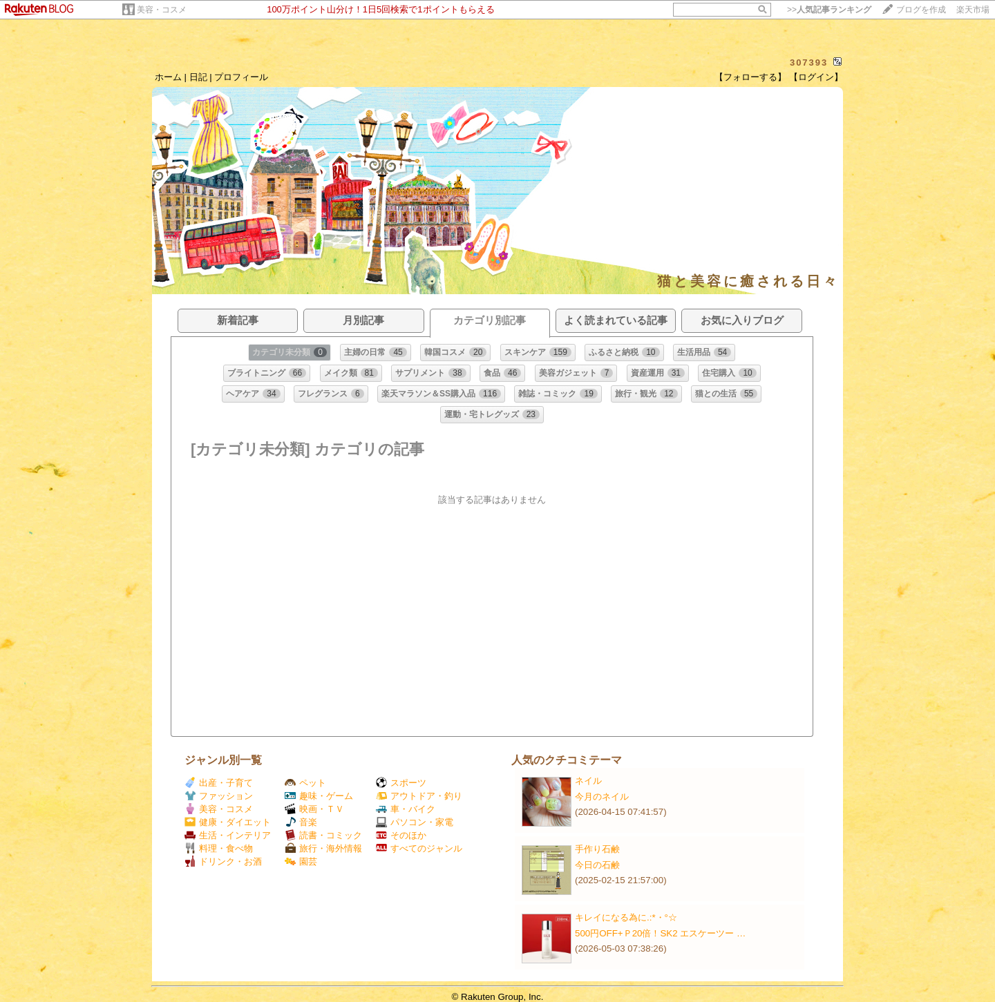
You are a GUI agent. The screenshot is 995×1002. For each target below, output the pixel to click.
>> (829, 10)
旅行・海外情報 (323, 848)
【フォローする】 (750, 77)
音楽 (301, 822)
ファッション (218, 796)
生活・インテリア (227, 835)
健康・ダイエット (227, 822)
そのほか (401, 835)
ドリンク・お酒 (223, 861)
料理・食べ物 (218, 848)
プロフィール (241, 77)
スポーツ (401, 783)
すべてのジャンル (419, 848)
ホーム (168, 77)
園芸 (301, 861)
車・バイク (405, 809)
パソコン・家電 (414, 822)
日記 (198, 77)
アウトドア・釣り (419, 796)
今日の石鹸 (597, 865)
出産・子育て (218, 783)
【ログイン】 (816, 77)
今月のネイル (602, 796)
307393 (809, 62)
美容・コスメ (162, 10)
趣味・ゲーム (319, 796)
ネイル (588, 780)
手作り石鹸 (597, 849)
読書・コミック (323, 835)
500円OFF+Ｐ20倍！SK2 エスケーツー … (660, 933)
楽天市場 (972, 10)
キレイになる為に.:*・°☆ (626, 917)
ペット (305, 783)
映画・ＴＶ (314, 809)
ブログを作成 (921, 10)
